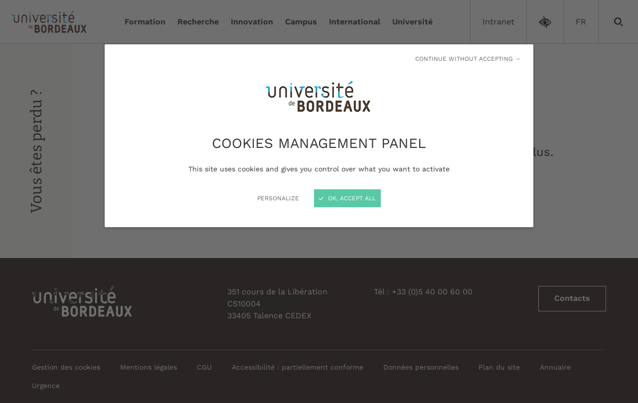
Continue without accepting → (468, 58)
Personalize (278, 198)
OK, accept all (347, 198)
